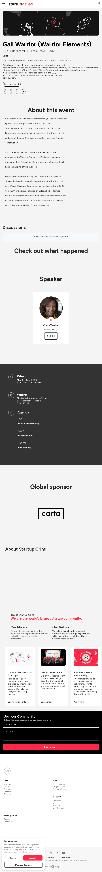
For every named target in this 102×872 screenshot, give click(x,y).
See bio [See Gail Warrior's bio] (51, 336)
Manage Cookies (23, 865)
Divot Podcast (58, 808)
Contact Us (8, 822)
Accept (32, 858)
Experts (6, 787)
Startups (7, 789)
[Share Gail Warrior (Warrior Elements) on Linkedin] (17, 91)
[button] (99, 3)
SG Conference (59, 784)
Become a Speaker (60, 789)
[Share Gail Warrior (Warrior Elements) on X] (11, 91)
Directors (7, 794)
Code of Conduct (64, 858)
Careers (7, 819)
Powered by (51, 866)
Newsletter (57, 800)
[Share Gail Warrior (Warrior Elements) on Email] (23, 91)
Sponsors (7, 792)
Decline (12, 858)
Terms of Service (49, 858)
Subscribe (50, 747)
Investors (7, 784)
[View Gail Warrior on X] (51, 320)
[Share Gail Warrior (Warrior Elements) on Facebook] (5, 91)
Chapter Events (59, 787)
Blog (54, 803)
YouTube (56, 805)
